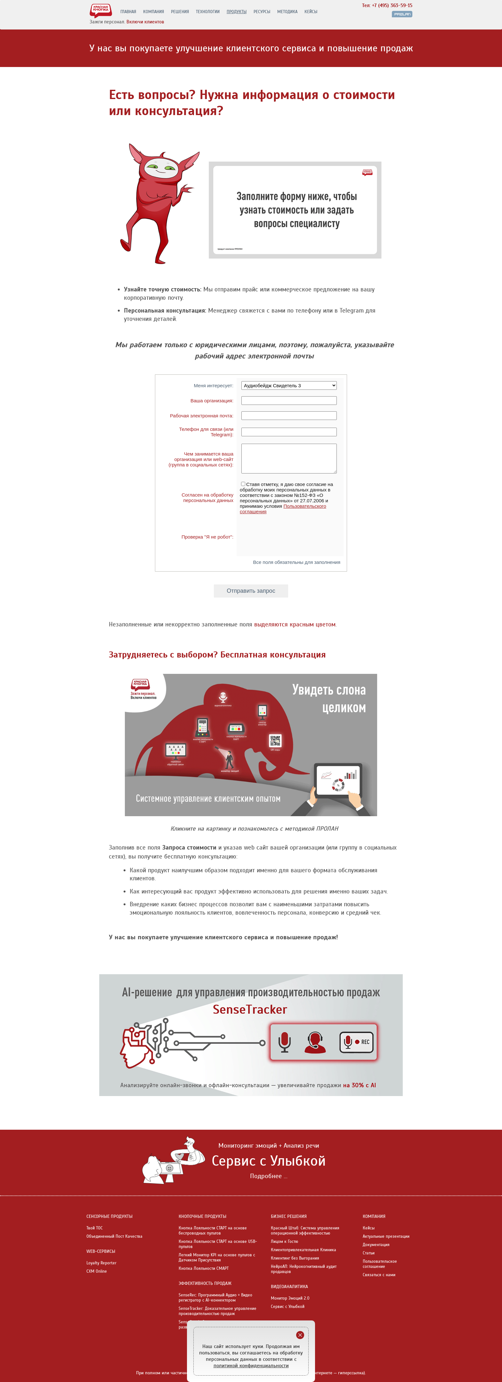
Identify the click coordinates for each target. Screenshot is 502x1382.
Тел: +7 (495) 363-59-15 (387, 5)
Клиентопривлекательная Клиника (303, 1249)
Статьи (369, 1253)
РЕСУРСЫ (262, 11)
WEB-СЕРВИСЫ (100, 1251)
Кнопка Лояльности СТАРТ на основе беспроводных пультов (213, 1231)
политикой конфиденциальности (251, 1365)
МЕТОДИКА (287, 11)
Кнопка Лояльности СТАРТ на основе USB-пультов (218, 1244)
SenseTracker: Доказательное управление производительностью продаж (217, 1311)
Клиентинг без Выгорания (295, 1258)
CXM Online (96, 1271)
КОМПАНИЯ (153, 11)
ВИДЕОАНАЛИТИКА (289, 1286)
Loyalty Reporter (101, 1263)
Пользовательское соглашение (380, 1264)
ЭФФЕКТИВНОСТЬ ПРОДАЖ (205, 1283)
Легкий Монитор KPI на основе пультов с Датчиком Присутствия (217, 1257)
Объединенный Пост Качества (114, 1236)
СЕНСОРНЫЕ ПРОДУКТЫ (109, 1216)
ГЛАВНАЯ (128, 11)
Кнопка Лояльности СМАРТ (204, 1268)
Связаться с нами (379, 1274)
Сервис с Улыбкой (287, 1306)
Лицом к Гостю (284, 1241)
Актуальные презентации (386, 1236)
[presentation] (288, 536)
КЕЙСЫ (310, 11)
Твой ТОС (94, 1228)
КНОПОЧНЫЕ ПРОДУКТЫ (202, 1216)
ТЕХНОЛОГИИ (208, 11)
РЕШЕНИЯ (180, 11)
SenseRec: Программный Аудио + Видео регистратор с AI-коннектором (215, 1298)
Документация (376, 1244)
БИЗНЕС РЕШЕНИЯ (289, 1216)
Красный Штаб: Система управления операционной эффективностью (305, 1231)
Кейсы (369, 1228)
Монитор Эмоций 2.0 (290, 1298)
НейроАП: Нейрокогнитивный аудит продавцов (303, 1269)
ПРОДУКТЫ (237, 11)
